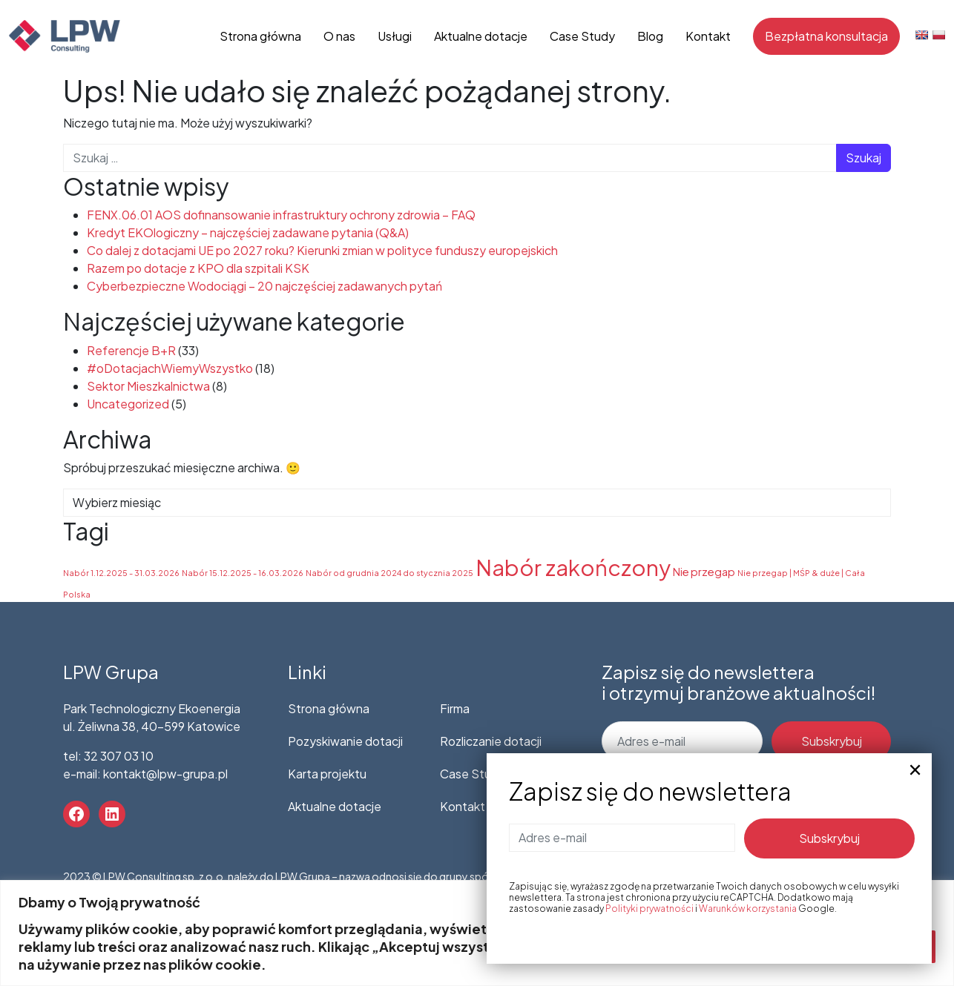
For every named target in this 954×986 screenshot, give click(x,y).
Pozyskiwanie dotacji (345, 741)
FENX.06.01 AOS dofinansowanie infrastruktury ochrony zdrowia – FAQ (281, 214)
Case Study (582, 36)
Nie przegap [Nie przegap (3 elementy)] (704, 571)
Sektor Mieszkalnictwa (148, 386)
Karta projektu (327, 773)
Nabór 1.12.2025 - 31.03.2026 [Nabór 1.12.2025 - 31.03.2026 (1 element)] (121, 573)
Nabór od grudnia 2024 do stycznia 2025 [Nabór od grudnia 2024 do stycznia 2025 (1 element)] (389, 573)
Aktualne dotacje (480, 36)
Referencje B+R (131, 350)
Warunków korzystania (748, 908)
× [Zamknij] (914, 770)
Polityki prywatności (649, 908)
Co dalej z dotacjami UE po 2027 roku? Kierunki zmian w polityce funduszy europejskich (322, 250)
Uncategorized (128, 403)
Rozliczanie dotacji (491, 741)
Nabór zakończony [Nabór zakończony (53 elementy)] (573, 567)
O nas (339, 36)
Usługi (395, 36)
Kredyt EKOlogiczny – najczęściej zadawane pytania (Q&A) (248, 232)
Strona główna (260, 36)
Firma (455, 708)
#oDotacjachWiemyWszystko (170, 368)
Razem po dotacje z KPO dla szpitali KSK (198, 268)
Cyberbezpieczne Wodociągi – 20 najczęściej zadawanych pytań (264, 286)
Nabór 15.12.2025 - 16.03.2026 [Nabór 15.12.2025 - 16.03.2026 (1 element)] (242, 573)
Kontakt (708, 36)
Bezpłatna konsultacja (826, 36)
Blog (650, 36)
